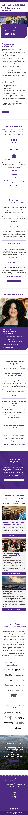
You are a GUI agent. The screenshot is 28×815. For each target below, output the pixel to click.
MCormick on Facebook (13, 809)
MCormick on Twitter (10, 809)
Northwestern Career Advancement (17, 655)
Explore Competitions (14, 573)
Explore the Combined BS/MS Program (14, 480)
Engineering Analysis (8, 249)
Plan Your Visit (14, 760)
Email (19, 786)
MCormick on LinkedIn (15, 809)
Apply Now (5, 112)
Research (14, 792)
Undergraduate (7, 790)
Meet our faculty (14, 170)
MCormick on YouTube (18, 809)
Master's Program (14, 790)
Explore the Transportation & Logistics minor (14, 444)
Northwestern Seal (14, 803)
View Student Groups (14, 535)
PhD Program (21, 790)
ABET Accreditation (15, 112)
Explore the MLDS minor (14, 395)
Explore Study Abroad (14, 609)
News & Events (14, 796)
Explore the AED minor (14, 420)
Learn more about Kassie (8, 347)
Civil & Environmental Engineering (10, 9)
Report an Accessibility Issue (14, 797)
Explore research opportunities (14, 276)
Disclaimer (14, 813)
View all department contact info (14, 788)
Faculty (14, 794)
